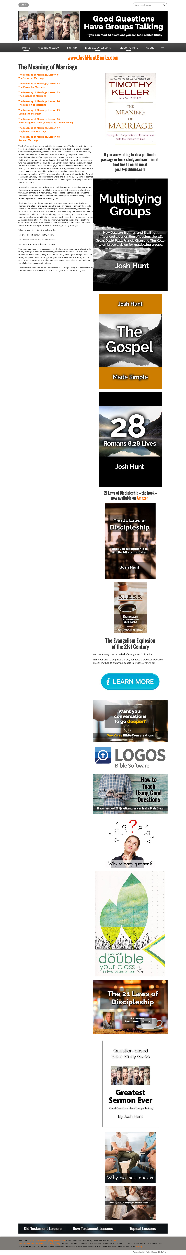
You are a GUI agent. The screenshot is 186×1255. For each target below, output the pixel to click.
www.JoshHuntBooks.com (93, 57)
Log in (23, 4)
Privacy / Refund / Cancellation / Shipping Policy (39, 1243)
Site (114, 1240)
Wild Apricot (146, 1252)
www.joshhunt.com (37, 1240)
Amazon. (143, 498)
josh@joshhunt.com (56, 1240)
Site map (139, 1247)
